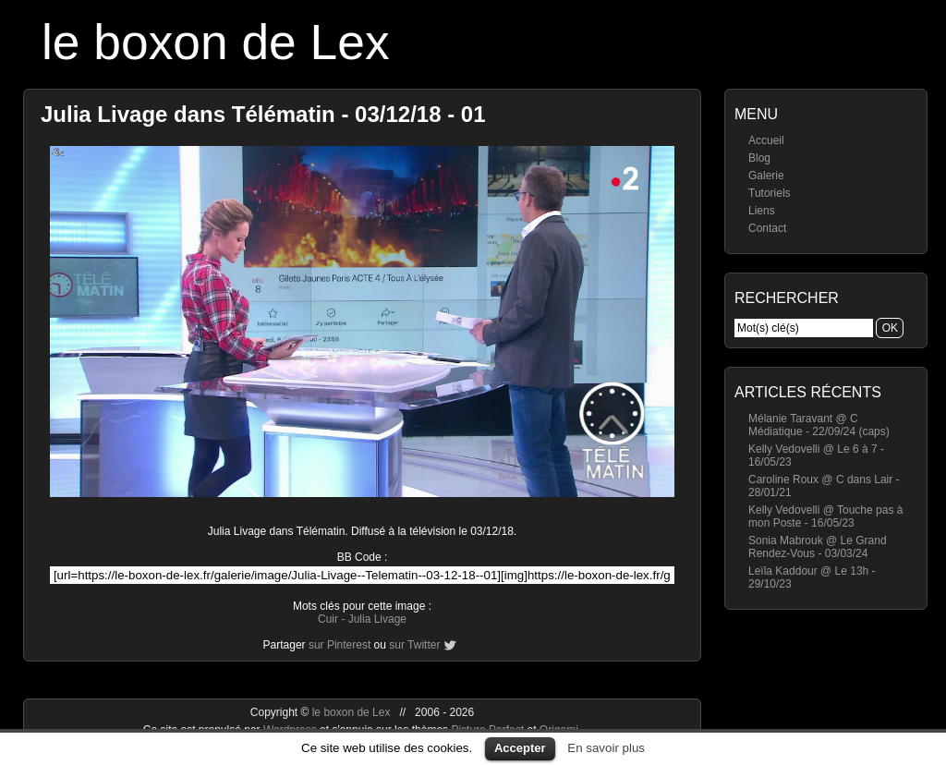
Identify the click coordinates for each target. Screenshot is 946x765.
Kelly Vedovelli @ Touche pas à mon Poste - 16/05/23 (825, 516)
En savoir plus (606, 748)
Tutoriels (769, 193)
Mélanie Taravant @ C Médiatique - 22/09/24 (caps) (819, 425)
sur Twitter (414, 644)
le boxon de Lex (216, 42)
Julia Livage (377, 619)
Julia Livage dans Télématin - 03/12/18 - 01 (263, 114)
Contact (767, 228)
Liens (761, 210)
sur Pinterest (339, 644)
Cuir (328, 619)
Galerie (766, 175)
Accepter (520, 748)
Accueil (766, 140)
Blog (759, 158)
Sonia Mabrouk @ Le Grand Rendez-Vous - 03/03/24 (817, 547)
